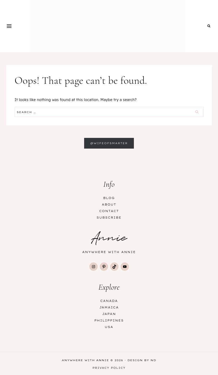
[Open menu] (9, 26)
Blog (109, 198)
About (109, 204)
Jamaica (109, 307)
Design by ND (141, 360)
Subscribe (109, 217)
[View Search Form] (209, 26)
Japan (109, 314)
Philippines (109, 320)
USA (109, 327)
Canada (109, 301)
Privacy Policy (109, 368)
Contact (109, 211)
